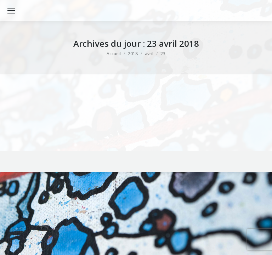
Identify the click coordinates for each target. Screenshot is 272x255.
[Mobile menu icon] (11, 10)
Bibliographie (36, 115)
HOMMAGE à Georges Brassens (72, 104)
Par (87, 115)
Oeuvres (60, 115)
